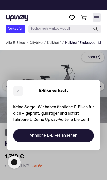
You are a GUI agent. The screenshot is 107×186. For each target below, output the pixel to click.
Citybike (36, 43)
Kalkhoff (54, 43)
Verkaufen (15, 28)
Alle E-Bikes (15, 43)
